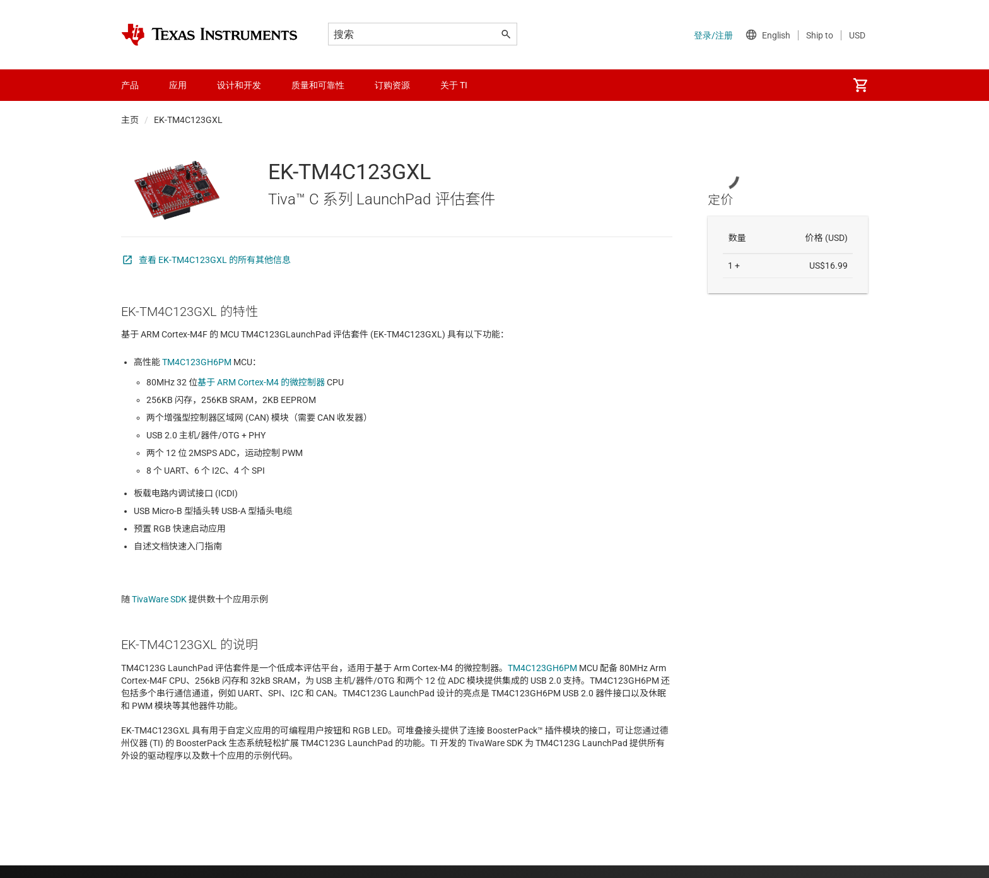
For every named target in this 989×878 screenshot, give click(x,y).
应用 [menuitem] (178, 85)
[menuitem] (860, 85)
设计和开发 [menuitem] (239, 85)
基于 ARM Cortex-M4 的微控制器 (261, 382)
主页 (130, 120)
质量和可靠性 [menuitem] (317, 85)
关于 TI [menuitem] (453, 85)
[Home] (209, 34)
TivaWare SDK (159, 599)
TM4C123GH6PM (195, 362)
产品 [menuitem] (130, 85)
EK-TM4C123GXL (188, 120)
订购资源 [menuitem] (392, 85)
